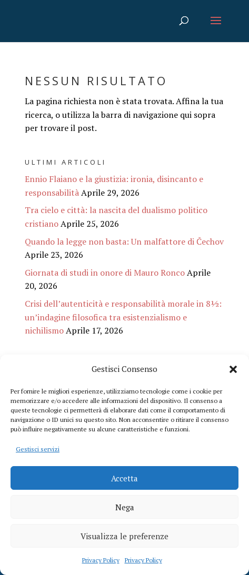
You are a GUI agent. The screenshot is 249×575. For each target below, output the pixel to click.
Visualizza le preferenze (124, 536)
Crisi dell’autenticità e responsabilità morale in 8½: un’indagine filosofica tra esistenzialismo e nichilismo (123, 317)
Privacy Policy (100, 560)
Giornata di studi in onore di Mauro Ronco (105, 272)
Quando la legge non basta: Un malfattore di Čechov (124, 241)
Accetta (124, 478)
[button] (233, 369)
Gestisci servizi (37, 449)
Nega (124, 507)
